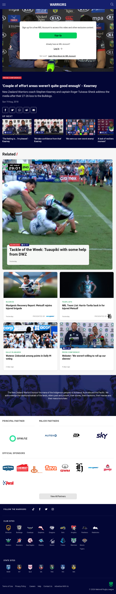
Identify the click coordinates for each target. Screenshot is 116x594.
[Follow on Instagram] (53, 509)
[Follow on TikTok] (33, 509)
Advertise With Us (62, 586)
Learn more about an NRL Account (62, 56)
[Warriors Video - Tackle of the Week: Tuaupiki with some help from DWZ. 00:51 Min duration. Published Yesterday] (57, 214)
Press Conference (12, 78)
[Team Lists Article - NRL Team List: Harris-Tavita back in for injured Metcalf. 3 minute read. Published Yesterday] (87, 296)
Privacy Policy (20, 586)
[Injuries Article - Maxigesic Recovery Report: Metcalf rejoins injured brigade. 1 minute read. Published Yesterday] (30, 296)
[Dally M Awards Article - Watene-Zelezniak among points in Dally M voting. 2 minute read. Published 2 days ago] (30, 346)
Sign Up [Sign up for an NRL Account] (58, 35)
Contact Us (48, 586)
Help (39, 586)
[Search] (112, 4)
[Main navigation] (4, 4)
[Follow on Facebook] (40, 509)
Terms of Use (7, 586)
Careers (32, 586)
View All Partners (58, 496)
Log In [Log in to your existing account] (58, 48)
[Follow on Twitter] (46, 509)
